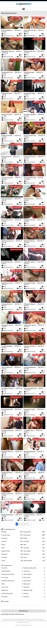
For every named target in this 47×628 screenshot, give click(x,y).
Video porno (34, 571)
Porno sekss (12, 577)
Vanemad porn (34, 580)
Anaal (34, 557)
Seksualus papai (34, 590)
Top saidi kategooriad (9, 529)
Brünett (34, 538)
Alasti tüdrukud (34, 574)
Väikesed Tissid (12, 551)
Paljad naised (18, 625)
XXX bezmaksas (12, 571)
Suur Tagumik (34, 551)
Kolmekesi (12, 557)
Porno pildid (34, 577)
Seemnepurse (34, 532)
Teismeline (34, 548)
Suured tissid (34, 535)
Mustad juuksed (34, 560)
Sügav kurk (12, 554)
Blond (12, 548)
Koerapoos (12, 538)
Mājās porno (12, 590)
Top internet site (7, 565)
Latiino (12, 560)
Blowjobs (12, 532)
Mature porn (34, 584)
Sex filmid (34, 596)
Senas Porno (12, 587)
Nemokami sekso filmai (12, 580)
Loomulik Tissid (12, 535)
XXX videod (12, 596)
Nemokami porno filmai (12, 574)
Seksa (12, 584)
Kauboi (12, 544)
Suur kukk (34, 541)
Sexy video (12, 568)
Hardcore (12, 541)
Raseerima (34, 554)
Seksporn (34, 593)
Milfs (34, 544)
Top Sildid (5, 601)
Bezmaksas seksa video (34, 568)
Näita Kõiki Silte (23, 611)
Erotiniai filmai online (12, 593)
